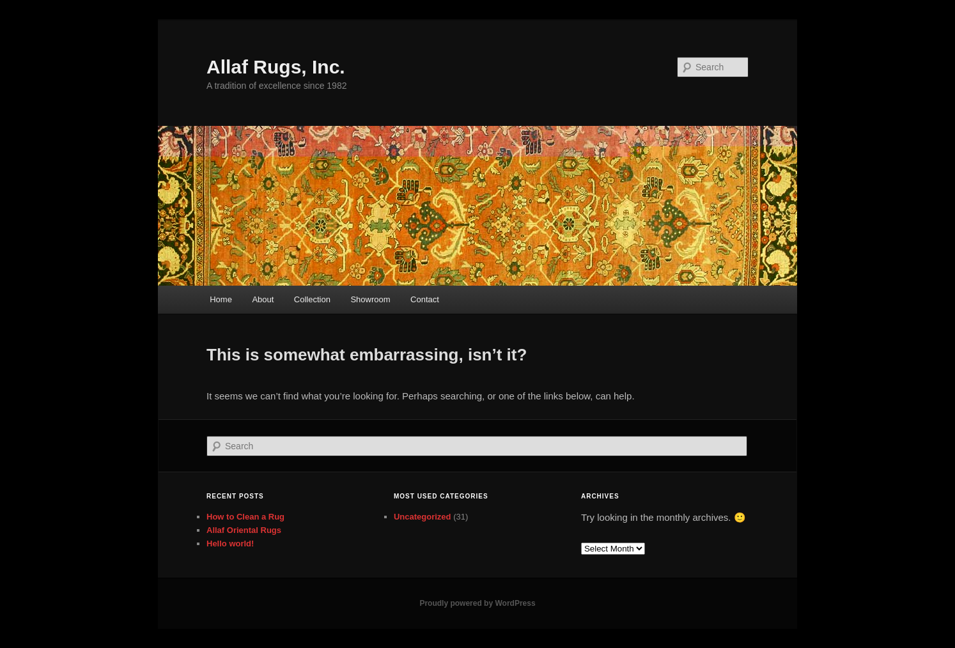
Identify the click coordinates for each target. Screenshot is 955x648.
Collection (312, 299)
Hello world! (230, 543)
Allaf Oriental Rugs (243, 530)
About (263, 299)
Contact (424, 299)
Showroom (370, 299)
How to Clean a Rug (245, 516)
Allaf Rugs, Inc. (275, 66)
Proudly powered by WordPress (477, 603)
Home (221, 299)
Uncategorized (422, 516)
